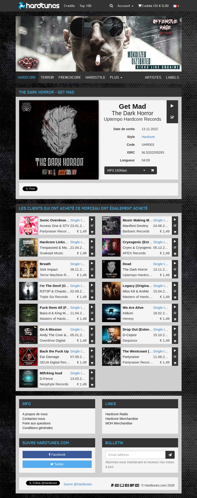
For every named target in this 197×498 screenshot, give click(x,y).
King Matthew (65, 313)
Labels (172, 77)
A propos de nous (35, 414)
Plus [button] (116, 77)
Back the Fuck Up (54, 351)
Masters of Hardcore (138, 297)
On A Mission (51, 329)
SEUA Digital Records (57, 362)
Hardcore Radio (117, 414)
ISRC (131, 152)
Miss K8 (129, 291)
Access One (49, 226)
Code (131, 144)
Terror (47, 77)
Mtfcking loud (51, 373)
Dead (127, 264)
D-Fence (46, 379)
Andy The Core (51, 335)
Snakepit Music (51, 253)
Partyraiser (131, 357)
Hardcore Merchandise (122, 419)
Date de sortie (124, 129)
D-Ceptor (130, 335)
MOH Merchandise (119, 423)
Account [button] (125, 6)
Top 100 (85, 6)
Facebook (57, 454)
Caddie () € (153, 6)
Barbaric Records (136, 231)
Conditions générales (38, 428)
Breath (45, 264)
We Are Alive (133, 307)
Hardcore (27, 77)
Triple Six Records (54, 297)
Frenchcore (70, 77)
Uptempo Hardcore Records (132, 119)
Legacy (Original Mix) (140, 286)
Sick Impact (49, 269)
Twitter (57, 464)
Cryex (127, 247)
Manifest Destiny (135, 226)
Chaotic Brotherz (67, 291)
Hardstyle (96, 77)
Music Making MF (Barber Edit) (148, 220)
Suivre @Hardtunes (78, 484)
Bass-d (45, 313)
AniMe (144, 291)
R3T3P (45, 291)
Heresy (128, 319)
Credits (69, 6)
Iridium (128, 313)
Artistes (153, 77)
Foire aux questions (37, 423)
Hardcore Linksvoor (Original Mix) (68, 242)
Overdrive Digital (52, 340)
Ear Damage (49, 357)
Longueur (127, 160)
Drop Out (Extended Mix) (143, 329)
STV (66, 226)
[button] (111, 5)
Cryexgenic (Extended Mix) (145, 242)
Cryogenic (144, 247)
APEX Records (134, 253)
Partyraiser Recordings (57, 231)
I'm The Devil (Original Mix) (62, 286)
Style (131, 137)
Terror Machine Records (58, 275)
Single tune (79, 220)
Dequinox (130, 340)
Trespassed (49, 247)
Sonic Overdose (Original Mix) (64, 220)
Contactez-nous (34, 419)
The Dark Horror (132, 113)
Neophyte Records (54, 384)
